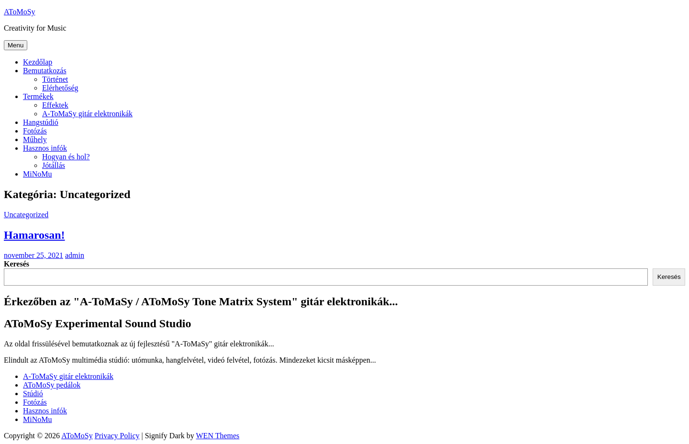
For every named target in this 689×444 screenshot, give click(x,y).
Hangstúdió (40, 122)
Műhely (35, 139)
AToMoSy (19, 12)
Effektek (55, 105)
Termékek (38, 96)
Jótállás (53, 165)
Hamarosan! (34, 235)
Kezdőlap (37, 62)
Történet (55, 79)
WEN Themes (218, 436)
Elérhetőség (60, 88)
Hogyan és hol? (66, 157)
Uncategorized (26, 215)
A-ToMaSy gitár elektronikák (87, 114)
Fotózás (35, 131)
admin (74, 255)
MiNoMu (37, 174)
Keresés (16, 264)
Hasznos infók (45, 148)
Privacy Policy (117, 436)
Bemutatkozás (45, 71)
